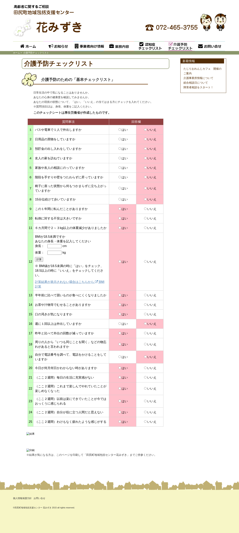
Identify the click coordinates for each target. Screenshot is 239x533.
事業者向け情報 (89, 46)
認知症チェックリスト (149, 46)
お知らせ (58, 46)
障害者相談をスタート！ (198, 87)
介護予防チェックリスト (179, 46)
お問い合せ (210, 46)
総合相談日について (195, 82)
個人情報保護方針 (22, 498)
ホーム (28, 46)
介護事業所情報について (198, 78)
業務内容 (119, 46)
